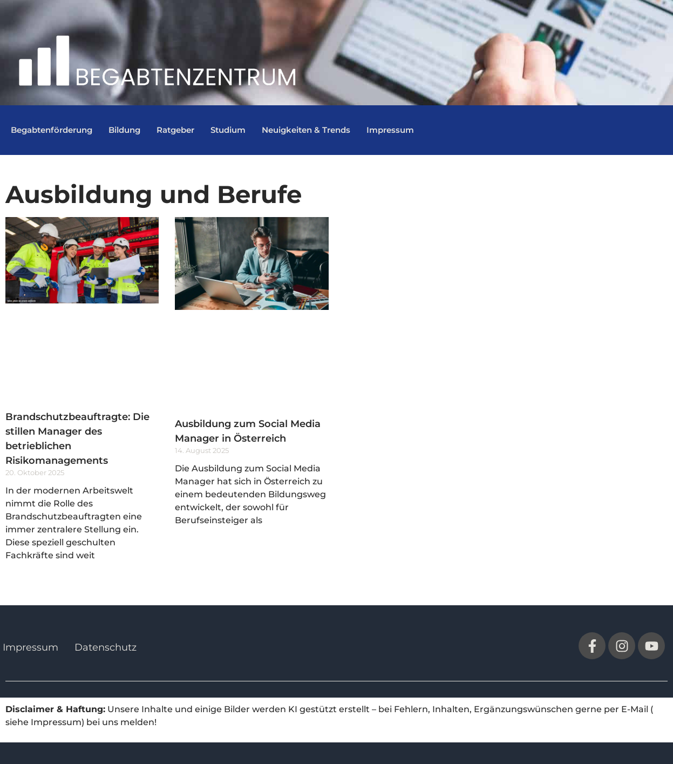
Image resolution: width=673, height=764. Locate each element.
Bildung (124, 130)
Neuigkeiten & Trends (306, 130)
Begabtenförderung (51, 130)
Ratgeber (175, 130)
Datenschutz (105, 647)
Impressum (390, 130)
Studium (228, 130)
